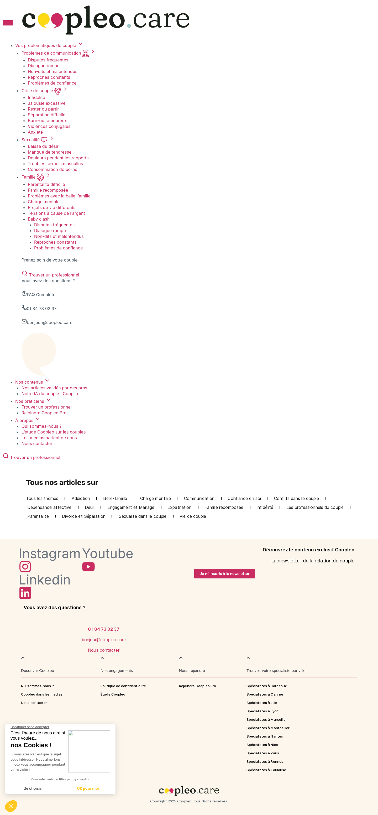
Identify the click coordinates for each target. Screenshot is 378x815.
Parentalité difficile (46, 184)
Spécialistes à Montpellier (268, 728)
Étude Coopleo (113, 694)
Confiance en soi (244, 498)
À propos (28, 420)
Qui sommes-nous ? (42, 426)
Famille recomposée (48, 190)
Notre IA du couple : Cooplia (50, 393)
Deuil (89, 507)
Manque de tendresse (49, 152)
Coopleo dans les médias (41, 694)
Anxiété (35, 132)
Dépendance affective (49, 507)
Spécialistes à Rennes (264, 761)
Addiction (81, 498)
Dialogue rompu (44, 65)
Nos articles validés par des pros (54, 387)
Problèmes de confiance (52, 83)
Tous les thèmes (42, 498)
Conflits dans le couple (296, 498)
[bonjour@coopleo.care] (103, 628)
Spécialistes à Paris (262, 753)
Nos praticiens (33, 401)
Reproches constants (49, 77)
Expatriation (179, 507)
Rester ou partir (43, 109)
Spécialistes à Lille (261, 703)
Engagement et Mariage (130, 507)
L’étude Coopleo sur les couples (54, 432)
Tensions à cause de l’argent (56, 213)
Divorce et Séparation (84, 516)
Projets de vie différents (51, 207)
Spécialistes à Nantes (264, 736)
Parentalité (38, 516)
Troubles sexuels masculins (55, 163)
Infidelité (36, 97)
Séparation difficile (46, 114)
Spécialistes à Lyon (262, 711)
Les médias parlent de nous (49, 437)
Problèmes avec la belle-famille (59, 195)
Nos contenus (32, 382)
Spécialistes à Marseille (266, 719)
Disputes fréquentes (48, 59)
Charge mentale (44, 201)
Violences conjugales (49, 126)
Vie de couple (193, 516)
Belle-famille (115, 498)
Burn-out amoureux (47, 120)
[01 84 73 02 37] (103, 618)
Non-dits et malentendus (52, 71)
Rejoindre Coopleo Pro (44, 412)
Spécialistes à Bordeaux (266, 686)
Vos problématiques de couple (49, 45)
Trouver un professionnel (50, 275)
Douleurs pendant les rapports (58, 157)
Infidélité (264, 507)
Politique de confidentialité (123, 686)
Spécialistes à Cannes (265, 694)
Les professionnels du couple (315, 507)
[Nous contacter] (103, 639)
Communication (199, 498)
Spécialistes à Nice (262, 745)
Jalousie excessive (47, 103)
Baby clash (39, 219)
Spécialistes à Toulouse (266, 770)
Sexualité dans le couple (142, 516)
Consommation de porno (52, 169)
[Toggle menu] (8, 22)
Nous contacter (37, 443)
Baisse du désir (43, 146)
